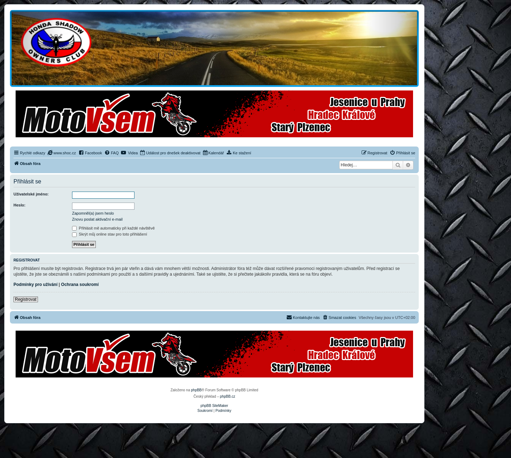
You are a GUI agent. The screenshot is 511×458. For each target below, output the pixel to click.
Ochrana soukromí (80, 284)
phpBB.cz (227, 396)
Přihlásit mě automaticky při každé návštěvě (113, 228)
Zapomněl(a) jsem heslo (93, 213)
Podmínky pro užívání (35, 284)
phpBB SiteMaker (214, 406)
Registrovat (26, 299)
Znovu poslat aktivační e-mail (97, 219)
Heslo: (19, 205)
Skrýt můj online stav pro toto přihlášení (109, 234)
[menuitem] (61, 153)
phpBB (196, 390)
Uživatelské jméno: (31, 194)
